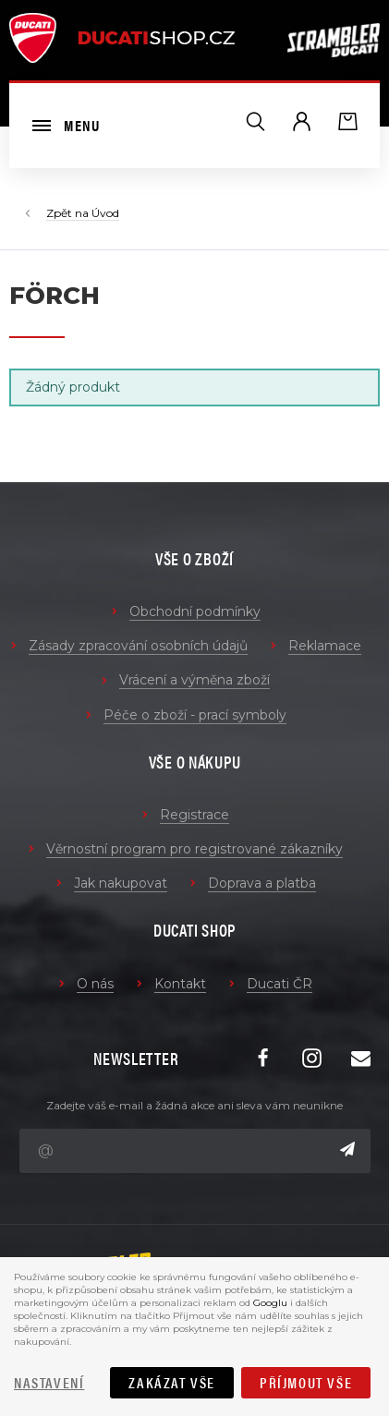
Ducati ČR (279, 983)
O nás (95, 983)
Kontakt (180, 983)
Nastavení (49, 1382)
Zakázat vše (171, 1382)
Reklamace (324, 645)
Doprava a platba (262, 883)
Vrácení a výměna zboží (194, 680)
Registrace (194, 814)
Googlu (270, 1303)
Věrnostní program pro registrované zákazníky (194, 849)
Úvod (105, 213)
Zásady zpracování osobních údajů (138, 645)
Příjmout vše (306, 1382)
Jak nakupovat (120, 883)
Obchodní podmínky (195, 611)
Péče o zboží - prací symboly (194, 715)
